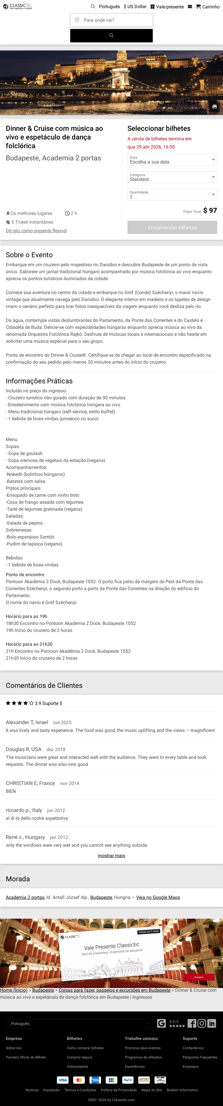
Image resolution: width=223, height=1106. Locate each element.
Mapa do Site (151, 1090)
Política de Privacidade (119, 1090)
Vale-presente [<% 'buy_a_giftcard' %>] (167, 7)
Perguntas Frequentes (200, 1057)
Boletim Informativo (182, 1090)
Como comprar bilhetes (85, 1048)
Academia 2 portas (25, 897)
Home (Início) (14, 990)
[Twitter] (201, 1025)
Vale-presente (77, 1067)
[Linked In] (211, 1025)
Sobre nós (13, 1048)
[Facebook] (161, 1022)
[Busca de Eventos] (111, 35)
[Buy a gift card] (111, 953)
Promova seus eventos (143, 1048)
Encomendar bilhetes (172, 227)
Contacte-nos (193, 1048)
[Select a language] (79, 1024)
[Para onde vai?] (113, 18)
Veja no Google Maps (158, 897)
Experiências (135, 1067)
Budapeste (101, 897)
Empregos (191, 1067)
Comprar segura (79, 1057)
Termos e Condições (80, 1090)
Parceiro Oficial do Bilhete (26, 1057)
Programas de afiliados (143, 1057)
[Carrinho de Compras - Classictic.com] (208, 7)
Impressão (51, 1090)
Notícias (32, 1090)
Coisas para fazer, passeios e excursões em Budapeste (114, 990)
